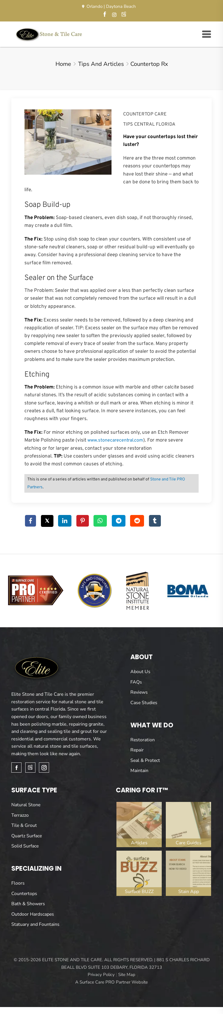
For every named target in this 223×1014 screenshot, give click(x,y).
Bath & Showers (28, 903)
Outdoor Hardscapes (32, 914)
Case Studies (144, 702)
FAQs (136, 682)
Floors (18, 883)
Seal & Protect (145, 760)
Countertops (24, 893)
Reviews (139, 692)
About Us (140, 671)
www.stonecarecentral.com (115, 440)
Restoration (142, 739)
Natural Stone (26, 804)
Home (63, 64)
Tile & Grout (24, 825)
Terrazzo (20, 815)
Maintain (139, 770)
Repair (137, 750)
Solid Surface (25, 846)
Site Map (126, 974)
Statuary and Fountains (35, 924)
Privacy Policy (101, 974)
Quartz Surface (26, 835)
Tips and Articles (101, 64)
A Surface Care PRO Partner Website (111, 982)
